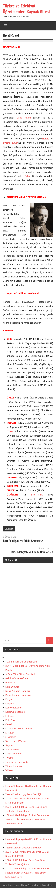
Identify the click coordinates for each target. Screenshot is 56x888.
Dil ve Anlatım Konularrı (18, 694)
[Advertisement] (28, 602)
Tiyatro (9, 757)
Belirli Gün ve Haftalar (17, 678)
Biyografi (9, 528)
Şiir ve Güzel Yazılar (15, 740)
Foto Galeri (11, 719)
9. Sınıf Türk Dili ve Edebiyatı (20, 673)
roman (45, 138)
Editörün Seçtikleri (15, 711)
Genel (8, 724)
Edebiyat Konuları (14, 707)
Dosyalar (9, 703)
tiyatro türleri (10, 142)
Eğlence (9, 715)
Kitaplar (9, 732)
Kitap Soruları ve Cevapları (19, 728)
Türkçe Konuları (13, 765)
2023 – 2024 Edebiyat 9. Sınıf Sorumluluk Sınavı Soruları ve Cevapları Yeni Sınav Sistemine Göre (27, 819)
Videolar (9, 770)
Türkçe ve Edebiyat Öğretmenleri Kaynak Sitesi (26, 9)
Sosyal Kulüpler (13, 753)
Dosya (8, 699)
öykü (27, 175)
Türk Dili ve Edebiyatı (16, 761)
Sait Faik (37, 494)
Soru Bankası (12, 749)
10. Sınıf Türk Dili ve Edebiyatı (21, 661)
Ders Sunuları (12, 686)
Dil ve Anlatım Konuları (17, 690)
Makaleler (10, 736)
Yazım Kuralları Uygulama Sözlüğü (23, 794)
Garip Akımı (25, 117)
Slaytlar (9, 745)
